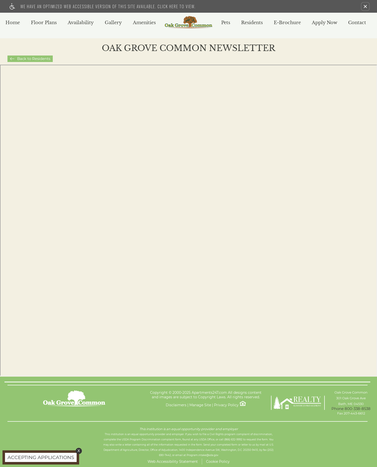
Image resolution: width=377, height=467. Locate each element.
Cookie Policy (218, 461)
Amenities (144, 23)
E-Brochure (287, 23)
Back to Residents (33, 58)
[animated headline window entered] (39, 458)
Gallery (113, 23)
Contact (357, 23)
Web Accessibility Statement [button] (173, 461)
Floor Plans (44, 23)
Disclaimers (176, 405)
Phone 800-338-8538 (351, 408)
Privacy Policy (226, 405)
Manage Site (200, 405)
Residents (252, 23)
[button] (365, 6)
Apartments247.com (209, 393)
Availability (81, 23)
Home (12, 23)
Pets (225, 23)
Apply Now (324, 23)
